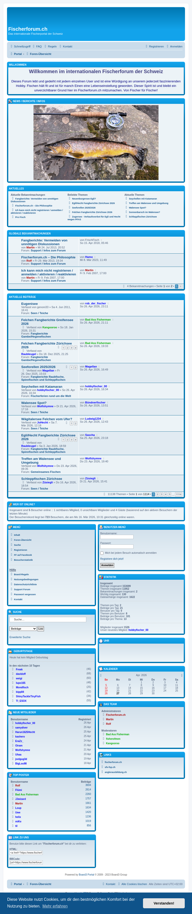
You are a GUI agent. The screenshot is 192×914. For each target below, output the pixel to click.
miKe (18, 821)
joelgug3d (21, 759)
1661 (88, 803)
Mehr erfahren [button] (55, 906)
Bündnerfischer (95, 402)
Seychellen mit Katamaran (41, 386)
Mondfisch (22, 687)
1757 (88, 798)
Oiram (18, 745)
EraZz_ (19, 741)
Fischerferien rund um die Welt (51, 395)
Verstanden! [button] (164, 903)
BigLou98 (21, 763)
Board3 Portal (86, 874)
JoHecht (42, 422)
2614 (88, 789)
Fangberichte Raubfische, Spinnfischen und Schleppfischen (43, 378)
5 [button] (169, 494)
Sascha (90, 434)
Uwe (17, 812)
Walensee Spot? (33, 403)
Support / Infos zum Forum (48, 250)
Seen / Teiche (39, 313)
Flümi (18, 790)
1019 (88, 821)
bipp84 (20, 692)
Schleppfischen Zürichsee (41, 479)
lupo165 (21, 683)
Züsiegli (47, 482)
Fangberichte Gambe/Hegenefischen (36, 335)
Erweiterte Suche (20, 637)
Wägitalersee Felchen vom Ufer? (46, 419)
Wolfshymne (45, 406)
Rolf (29, 260)
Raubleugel (28, 354)
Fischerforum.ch (116, 715)
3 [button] (161, 494)
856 (89, 825)
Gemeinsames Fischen (45, 471)
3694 (88, 785)
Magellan (48, 370)
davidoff (21, 674)
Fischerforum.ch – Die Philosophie (48, 257)
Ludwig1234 (93, 418)
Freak (19, 669)
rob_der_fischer (95, 303)
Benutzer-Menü (112, 527)
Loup (18, 808)
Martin (30, 247)
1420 (88, 812)
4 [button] (165, 494)
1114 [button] (178, 494)
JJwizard (20, 799)
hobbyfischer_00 (48, 389)
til (16, 826)
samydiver (21, 727)
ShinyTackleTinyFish (28, 696)
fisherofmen (113, 738)
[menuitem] (37, 46)
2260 (88, 794)
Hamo (89, 256)
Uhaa (18, 754)
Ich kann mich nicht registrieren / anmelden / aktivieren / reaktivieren (48, 272)
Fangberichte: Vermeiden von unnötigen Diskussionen (44, 242)
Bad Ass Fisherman (98, 319)
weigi (19, 678)
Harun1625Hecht (25, 732)
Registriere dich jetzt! (112, 558)
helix (18, 817)
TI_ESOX (21, 701)
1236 (88, 816)
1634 (88, 807)
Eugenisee (29, 304)
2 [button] (180, 286)
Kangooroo (49, 327)
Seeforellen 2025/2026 (38, 367)
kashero (20, 736)
